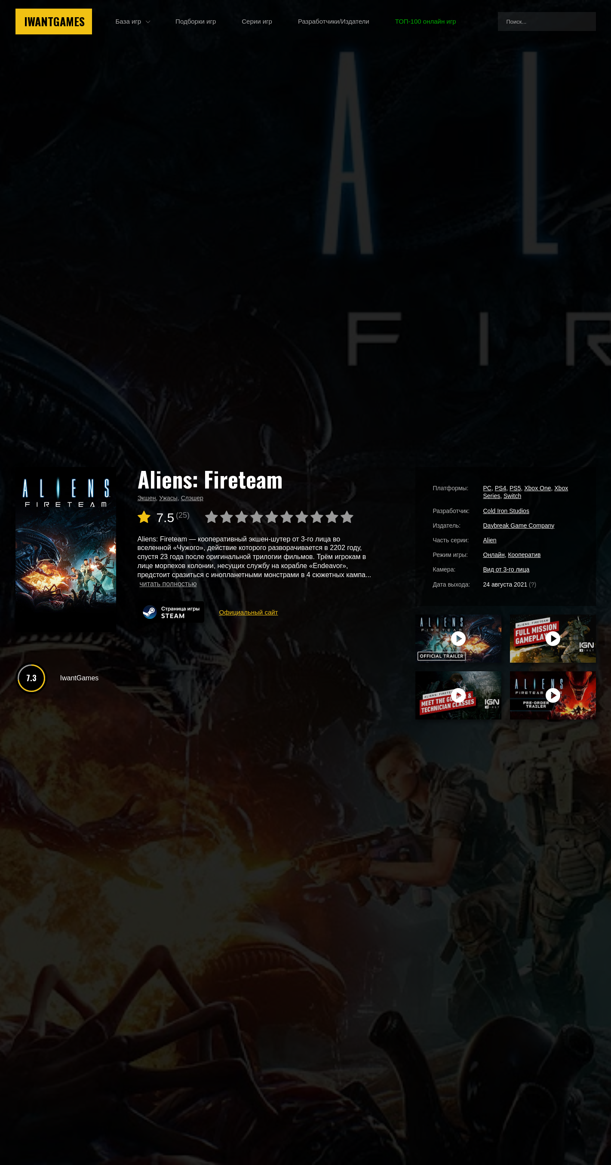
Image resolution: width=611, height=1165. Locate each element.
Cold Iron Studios (506, 510)
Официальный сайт (248, 612)
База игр (128, 21)
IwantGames (54, 21)
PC (487, 488)
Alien (490, 540)
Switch (512, 495)
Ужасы (168, 498)
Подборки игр (195, 21)
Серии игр (257, 21)
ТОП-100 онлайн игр (425, 21)
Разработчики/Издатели (333, 21)
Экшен (147, 498)
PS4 (500, 488)
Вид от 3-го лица (506, 569)
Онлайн (494, 554)
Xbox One (537, 488)
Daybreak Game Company (519, 525)
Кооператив (524, 554)
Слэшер (192, 498)
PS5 (515, 488)
